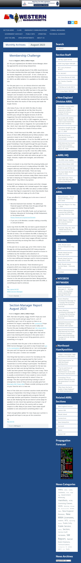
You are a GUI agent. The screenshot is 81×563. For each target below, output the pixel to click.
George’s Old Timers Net (16, 384)
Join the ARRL (10, 38)
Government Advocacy (14, 34)
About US (40, 38)
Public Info (30, 34)
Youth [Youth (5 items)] (67, 549)
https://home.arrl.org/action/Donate (23, 217)
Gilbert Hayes (30, 61)
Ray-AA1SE (10, 422)
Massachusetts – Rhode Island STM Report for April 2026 (66, 199)
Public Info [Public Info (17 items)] (67, 523)
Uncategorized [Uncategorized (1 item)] (61, 547)
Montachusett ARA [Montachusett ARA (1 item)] (65, 508)
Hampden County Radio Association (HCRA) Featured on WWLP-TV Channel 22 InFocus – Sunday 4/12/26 (66, 110)
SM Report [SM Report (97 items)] (64, 536)
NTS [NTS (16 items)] (66, 520)
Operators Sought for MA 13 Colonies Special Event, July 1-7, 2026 (67, 129)
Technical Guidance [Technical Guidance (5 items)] (64, 544)
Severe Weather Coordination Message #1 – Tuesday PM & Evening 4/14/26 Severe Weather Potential (67, 314)
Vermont (61, 426)
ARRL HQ (63, 155)
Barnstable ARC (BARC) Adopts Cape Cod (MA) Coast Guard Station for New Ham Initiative (66, 121)
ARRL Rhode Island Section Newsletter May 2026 (66, 247)
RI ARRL (62, 239)
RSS (75, 22)
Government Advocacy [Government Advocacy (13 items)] (64, 496)
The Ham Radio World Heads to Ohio (65, 173)
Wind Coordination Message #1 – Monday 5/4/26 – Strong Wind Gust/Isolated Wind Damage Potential (65, 291)
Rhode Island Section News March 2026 (65, 259)
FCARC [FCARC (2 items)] (67, 492)
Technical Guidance (57, 34)
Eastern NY (61, 434)
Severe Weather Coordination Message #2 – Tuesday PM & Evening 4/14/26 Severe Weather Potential (67, 302)
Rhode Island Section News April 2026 (65, 253)
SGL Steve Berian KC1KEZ (66, 77)
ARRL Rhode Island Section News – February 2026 (66, 266)
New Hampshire (63, 422)
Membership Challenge (25, 55)
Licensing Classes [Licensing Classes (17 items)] (65, 503)
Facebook (69, 22)
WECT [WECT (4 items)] (59, 549)
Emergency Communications (36, 30)
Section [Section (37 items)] (66, 529)
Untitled (61, 272)
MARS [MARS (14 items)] (60, 506)
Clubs (19, 30)
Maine (60, 430)
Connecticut (62, 418)
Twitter (72, 22)
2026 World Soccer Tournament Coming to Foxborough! (66, 137)
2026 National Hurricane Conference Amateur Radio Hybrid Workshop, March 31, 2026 (66, 146)
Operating (42, 34)
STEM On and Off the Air (66, 168)
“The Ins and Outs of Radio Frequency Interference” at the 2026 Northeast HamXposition (66, 371)
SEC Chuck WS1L (40, 328)
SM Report (17, 426)
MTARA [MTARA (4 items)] (72, 508)
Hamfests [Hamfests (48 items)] (62, 500)
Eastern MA (62, 410)
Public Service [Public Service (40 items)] (64, 526)
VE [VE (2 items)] (66, 547)
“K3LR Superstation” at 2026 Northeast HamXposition (65, 362)
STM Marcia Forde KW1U (66, 87)
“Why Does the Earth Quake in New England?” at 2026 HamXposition (66, 389)
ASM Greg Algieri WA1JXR (66, 64)
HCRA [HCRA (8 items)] (70, 500)
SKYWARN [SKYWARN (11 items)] (61, 535)
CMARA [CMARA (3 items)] (70, 490)
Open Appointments (26, 38)
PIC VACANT (62, 73)
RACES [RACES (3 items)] (60, 529)
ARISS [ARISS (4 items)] (65, 490)
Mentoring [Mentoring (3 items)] (66, 506)
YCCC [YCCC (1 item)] (64, 549)
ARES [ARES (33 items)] (60, 489)
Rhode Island (62, 414)
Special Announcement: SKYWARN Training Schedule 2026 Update (66, 324)
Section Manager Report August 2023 (26, 307)
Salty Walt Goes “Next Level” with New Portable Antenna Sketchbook (66, 179)
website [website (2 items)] (70, 547)
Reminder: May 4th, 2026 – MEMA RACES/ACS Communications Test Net (66, 230)
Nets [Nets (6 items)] (59, 511)
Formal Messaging (57, 30)
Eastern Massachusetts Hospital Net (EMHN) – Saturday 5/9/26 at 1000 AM (66, 213)
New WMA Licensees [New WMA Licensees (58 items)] (65, 516)
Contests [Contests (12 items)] (61, 492)
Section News (8, 30)
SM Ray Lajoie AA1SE (65, 60)
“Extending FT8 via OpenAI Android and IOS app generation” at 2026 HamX (66, 380)
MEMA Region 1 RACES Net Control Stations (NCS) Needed (65, 222)
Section (16, 296)
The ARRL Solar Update (66, 160)
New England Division (65, 406)
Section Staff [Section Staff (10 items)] (62, 532)
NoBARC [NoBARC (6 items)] (60, 520)
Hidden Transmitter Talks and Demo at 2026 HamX (67, 355)
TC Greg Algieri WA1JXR (66, 91)
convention (38, 323)
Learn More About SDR (66, 164)
